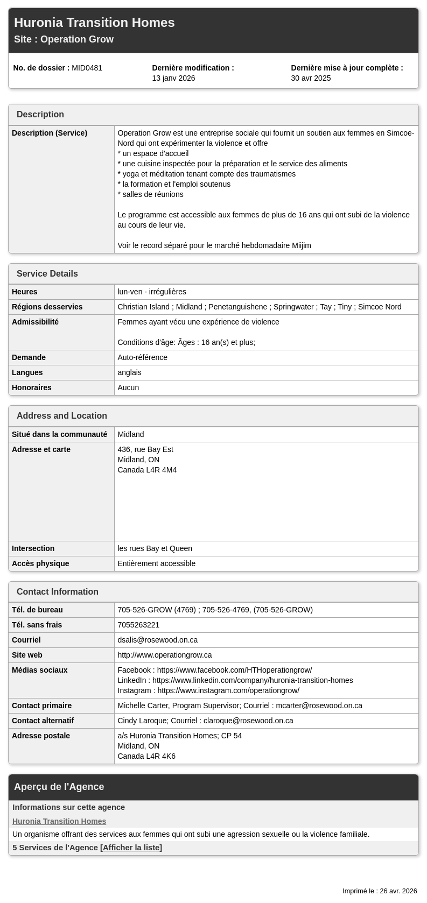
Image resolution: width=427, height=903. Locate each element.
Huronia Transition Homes (59, 821)
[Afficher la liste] (131, 847)
